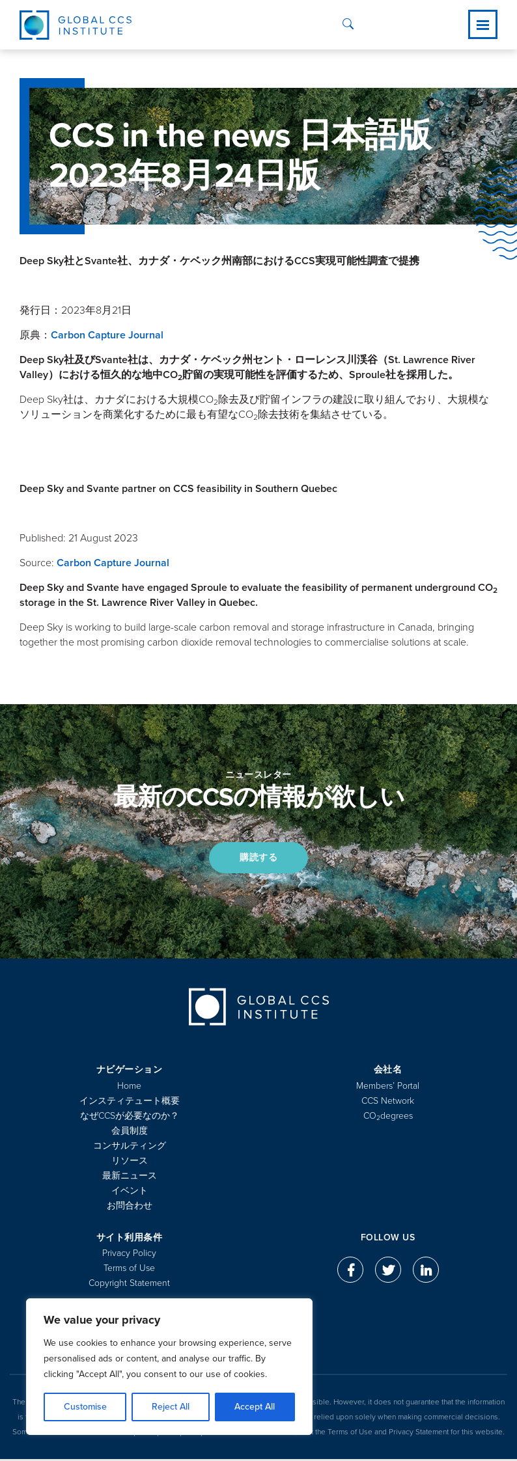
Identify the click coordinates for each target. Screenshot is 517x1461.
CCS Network (387, 1102)
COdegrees (388, 1117)
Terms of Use (129, 1270)
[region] (169, 1366)
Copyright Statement (129, 1284)
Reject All (170, 1406)
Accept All (254, 1406)
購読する (258, 858)
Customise (85, 1406)
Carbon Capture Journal (107, 335)
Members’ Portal (387, 1087)
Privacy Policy (129, 1255)
